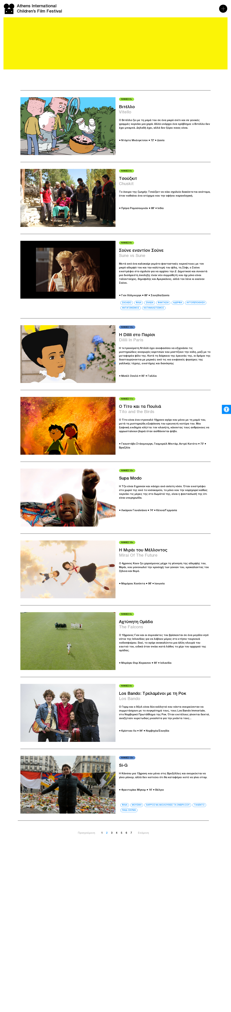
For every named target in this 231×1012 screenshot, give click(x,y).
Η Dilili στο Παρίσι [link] (137, 335)
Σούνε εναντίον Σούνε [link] (141, 251)
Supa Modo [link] (130, 478)
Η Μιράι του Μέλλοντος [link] (143, 550)
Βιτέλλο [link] (127, 107)
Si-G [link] (123, 766)
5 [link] (121, 833)
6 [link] (126, 833)
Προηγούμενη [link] (86, 833)
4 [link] (116, 833)
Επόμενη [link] (143, 833)
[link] (226, 409)
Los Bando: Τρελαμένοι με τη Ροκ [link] (152, 694)
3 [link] (111, 833)
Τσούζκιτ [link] (128, 179)
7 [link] (131, 833)
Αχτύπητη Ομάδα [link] (136, 622)
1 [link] (102, 833)
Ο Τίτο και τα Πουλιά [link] (140, 407)
